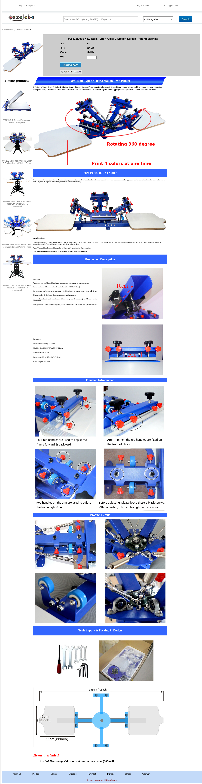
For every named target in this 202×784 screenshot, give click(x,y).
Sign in (22, 6)
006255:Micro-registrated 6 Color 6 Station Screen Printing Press (17, 162)
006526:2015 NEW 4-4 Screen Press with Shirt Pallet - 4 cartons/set (17, 287)
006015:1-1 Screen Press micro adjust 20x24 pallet (17, 121)
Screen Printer (23, 29)
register (31, 6)
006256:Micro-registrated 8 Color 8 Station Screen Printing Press (17, 246)
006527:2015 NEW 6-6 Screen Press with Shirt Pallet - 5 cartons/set (17, 203)
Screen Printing (8, 29)
